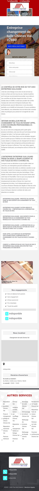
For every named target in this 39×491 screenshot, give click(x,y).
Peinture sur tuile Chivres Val (33, 425)
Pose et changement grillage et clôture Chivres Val (5, 418)
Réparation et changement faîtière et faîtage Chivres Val (14, 429)
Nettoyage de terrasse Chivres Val (24, 424)
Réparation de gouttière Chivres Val (5, 406)
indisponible (13, 1)
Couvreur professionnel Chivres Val (33, 434)
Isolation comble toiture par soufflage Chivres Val (14, 414)
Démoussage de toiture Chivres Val (24, 414)
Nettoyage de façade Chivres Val (24, 435)
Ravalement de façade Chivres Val (33, 404)
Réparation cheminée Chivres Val (5, 430)
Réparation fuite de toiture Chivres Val (33, 414)
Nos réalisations (16, 46)
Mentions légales (29, 487)
